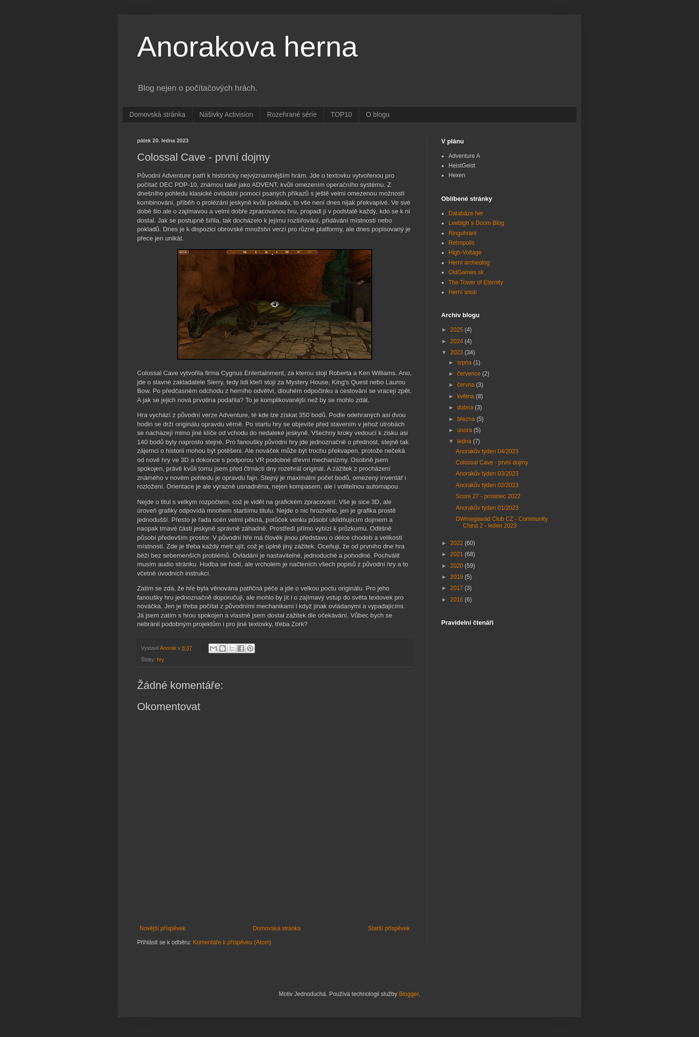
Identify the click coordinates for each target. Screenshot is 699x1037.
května (466, 396)
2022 (457, 543)
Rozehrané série (292, 114)
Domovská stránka (157, 114)
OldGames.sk (466, 272)
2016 (457, 599)
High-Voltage (465, 252)
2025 (457, 329)
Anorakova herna (247, 46)
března (466, 419)
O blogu (378, 114)
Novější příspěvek (162, 928)
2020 (457, 565)
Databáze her (465, 213)
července (469, 373)
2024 (457, 341)
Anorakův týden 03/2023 (487, 473)
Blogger (409, 994)
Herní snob (462, 292)
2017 (457, 588)
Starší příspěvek (389, 928)
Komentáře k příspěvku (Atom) (232, 942)
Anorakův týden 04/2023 (487, 451)
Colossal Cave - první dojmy (492, 462)
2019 (457, 577)
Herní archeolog (468, 262)
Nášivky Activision (226, 114)
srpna (465, 362)
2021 (457, 554)
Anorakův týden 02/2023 (487, 485)
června (466, 384)
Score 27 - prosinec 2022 (488, 496)
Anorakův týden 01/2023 (487, 507)
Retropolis (461, 242)
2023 (457, 352)
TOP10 (341, 114)
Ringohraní (462, 233)
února (465, 430)
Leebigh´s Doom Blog (476, 223)
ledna (465, 441)
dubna (466, 407)
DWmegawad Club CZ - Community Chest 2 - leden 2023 (502, 522)
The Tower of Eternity (475, 282)
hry (160, 659)
